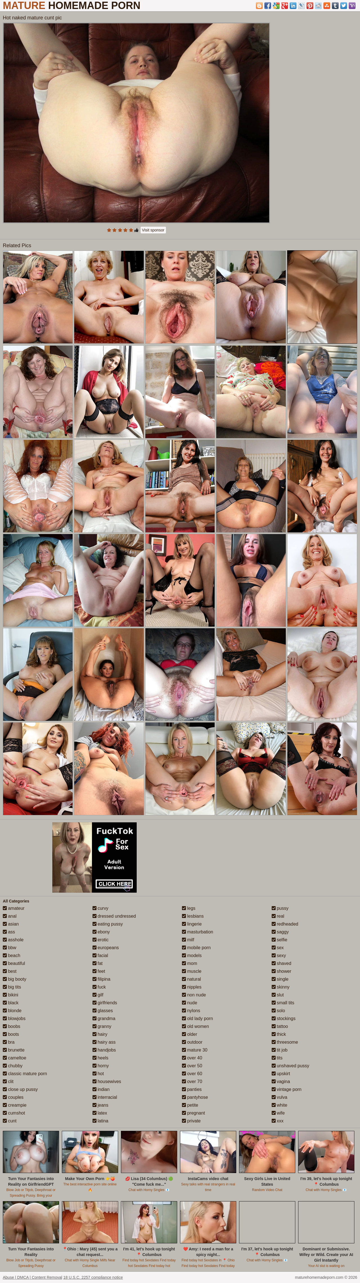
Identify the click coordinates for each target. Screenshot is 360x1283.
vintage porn (287, 1089)
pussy (280, 908)
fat (98, 963)
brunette (13, 1050)
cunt (10, 1120)
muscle (191, 971)
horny (101, 1065)
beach (11, 955)
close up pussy (20, 1089)
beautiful (14, 963)
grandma (104, 1018)
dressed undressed (114, 916)
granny (102, 1026)
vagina (281, 1081)
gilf (98, 994)
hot (98, 1073)
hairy (100, 1034)
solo (278, 1010)
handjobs (104, 1050)
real (278, 916)
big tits (12, 987)
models (192, 955)
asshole (13, 939)
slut (278, 994)
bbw (9, 947)
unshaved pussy (290, 1065)
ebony (101, 931)
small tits (283, 1002)
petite (190, 1105)
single (280, 979)
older (189, 1034)
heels (101, 1057)
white (279, 1105)
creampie (14, 1105)
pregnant (193, 1113)
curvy (101, 908)
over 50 (192, 1065)
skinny (281, 987)
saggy (280, 931)
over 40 (192, 1057)
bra (9, 1042)
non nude (194, 994)
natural (191, 979)
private (191, 1120)
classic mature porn (25, 1073)
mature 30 (194, 1050)
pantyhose (195, 1097)
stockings (284, 1018)
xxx (278, 1120)
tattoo (280, 1026)
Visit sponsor (153, 230)
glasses (103, 1010)
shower (281, 971)
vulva (279, 1097)
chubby (12, 1065)
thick (279, 1034)
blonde (12, 1010)
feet (99, 971)
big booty (14, 979)
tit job (280, 1050)
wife (278, 1113)
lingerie (192, 924)
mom (189, 963)
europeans (106, 947)
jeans (101, 1105)
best (10, 971)
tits (277, 1057)
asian (11, 924)
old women (195, 1026)
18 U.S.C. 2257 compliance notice (93, 1277)
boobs (11, 1026)
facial (100, 955)
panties (192, 1089)
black (11, 1002)
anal (10, 916)
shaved (281, 963)
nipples (191, 987)
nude (189, 1002)
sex (278, 947)
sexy (279, 955)
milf (188, 939)
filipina (102, 979)
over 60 (192, 1073)
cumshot (14, 1113)
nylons (191, 1010)
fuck (99, 987)
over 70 (192, 1081)
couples (13, 1097)
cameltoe (14, 1057)
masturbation (197, 931)
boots (11, 1034)
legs (188, 908)
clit (8, 1081)
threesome (285, 1042)
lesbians (193, 916)
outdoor (192, 1042)
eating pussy (108, 924)
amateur (13, 908)
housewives (107, 1081)
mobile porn (196, 947)
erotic (101, 939)
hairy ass (104, 1042)
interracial (105, 1097)
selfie (279, 939)
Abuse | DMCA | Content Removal (32, 1277)
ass (9, 931)
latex (100, 1113)
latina (101, 1120)
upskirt (281, 1073)
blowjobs (14, 1018)
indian (101, 1089)
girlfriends (105, 1002)
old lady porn (197, 1018)
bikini (10, 994)
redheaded (285, 924)
